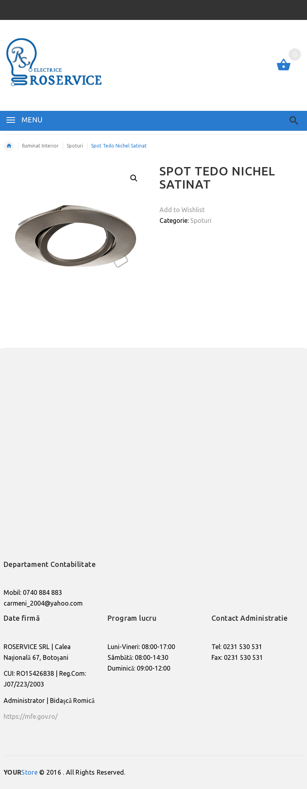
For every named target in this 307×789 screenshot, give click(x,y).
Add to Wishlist (182, 209)
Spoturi (200, 220)
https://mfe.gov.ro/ (31, 716)
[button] (134, 178)
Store (21, 772)
